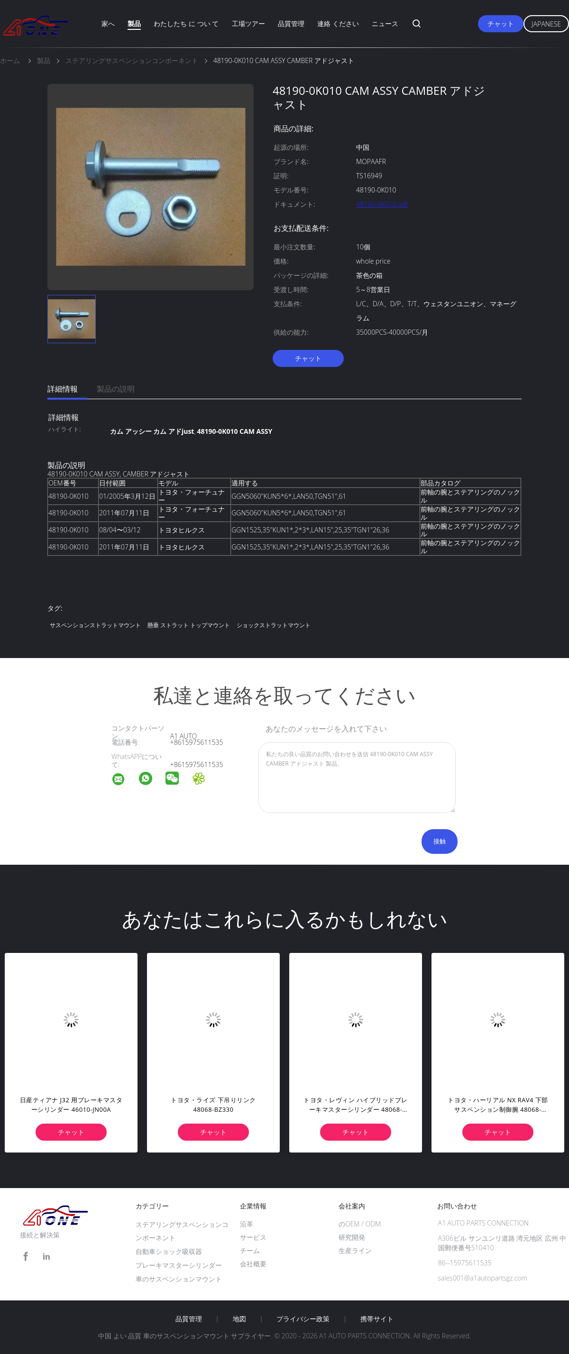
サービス (253, 1237)
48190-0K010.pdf (382, 204)
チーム (250, 1250)
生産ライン (355, 1250)
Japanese (546, 23)
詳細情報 (62, 389)
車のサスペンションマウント (179, 1278)
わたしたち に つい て (186, 23)
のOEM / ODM (360, 1223)
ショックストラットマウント (274, 625)
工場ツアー (248, 23)
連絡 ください (338, 23)
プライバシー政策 (303, 1319)
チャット (500, 23)
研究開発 (352, 1237)
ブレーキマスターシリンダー (179, 1265)
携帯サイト (377, 1319)
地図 (239, 1319)
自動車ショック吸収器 (169, 1251)
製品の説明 (116, 389)
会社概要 (253, 1263)
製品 (134, 23)
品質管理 (291, 23)
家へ (108, 23)
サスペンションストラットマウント (95, 625)
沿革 (246, 1223)
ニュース (385, 23)
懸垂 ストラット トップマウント (188, 625)
